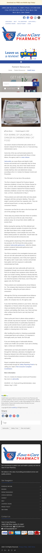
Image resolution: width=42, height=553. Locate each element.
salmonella (15, 379)
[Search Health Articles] (18, 84)
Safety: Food (14, 428)
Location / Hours (10, 23)
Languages (8, 21)
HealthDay (14, 407)
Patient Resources (19, 70)
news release (25, 157)
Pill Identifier (22, 21)
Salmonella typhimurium (18, 245)
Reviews (3, 489)
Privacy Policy (5, 506)
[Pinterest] (31, 17)
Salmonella (7, 161)
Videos (21, 88)
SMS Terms (4, 509)
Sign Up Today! (21, 23)
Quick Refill (32, 21)
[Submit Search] (36, 84)
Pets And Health (25, 428)
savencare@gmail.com (10, 528)
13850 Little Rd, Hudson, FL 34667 (13, 8)
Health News (9, 88)
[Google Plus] (5, 550)
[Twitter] (39, 17)
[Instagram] (35, 17)
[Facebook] (24, 17)
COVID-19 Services (6, 495)
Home (10, 70)
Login (29, 23)
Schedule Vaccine (6, 486)
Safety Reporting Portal (27, 364)
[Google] (28, 17)
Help (15, 21)
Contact (3, 498)
